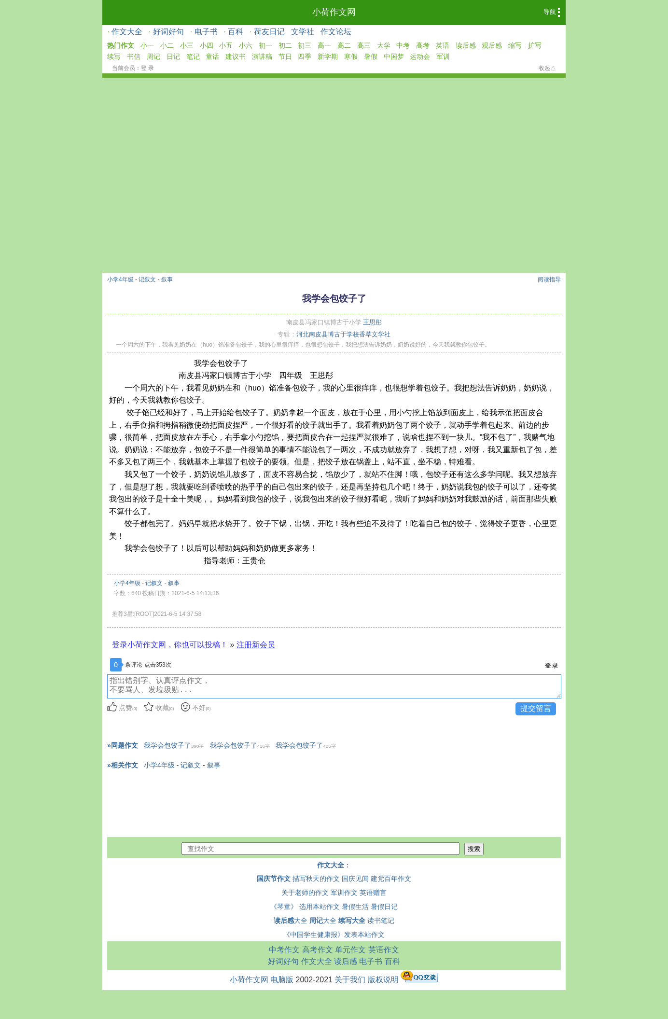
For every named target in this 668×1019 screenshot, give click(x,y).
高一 (324, 45)
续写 (114, 56)
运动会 (420, 56)
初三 (304, 45)
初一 (265, 45)
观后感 (492, 45)
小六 (245, 45)
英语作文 (383, 950)
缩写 (515, 45)
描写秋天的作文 (316, 878)
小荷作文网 (334, 12)
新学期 (328, 56)
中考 (403, 45)
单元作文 (350, 950)
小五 (226, 45)
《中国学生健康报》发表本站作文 (334, 934)
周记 (153, 56)
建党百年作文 (391, 878)
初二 (285, 45)
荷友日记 (269, 32)
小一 (147, 45)
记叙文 (147, 279)
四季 (304, 56)
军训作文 (344, 892)
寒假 (351, 56)
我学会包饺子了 (174, 745)
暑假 (370, 56)
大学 (383, 45)
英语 (442, 45)
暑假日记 (384, 906)
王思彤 (372, 322)
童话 (212, 56)
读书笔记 (380, 920)
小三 (187, 45)
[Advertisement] (334, 150)
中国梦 (394, 56)
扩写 (535, 45)
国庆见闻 (355, 878)
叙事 (167, 279)
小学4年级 (120, 279)
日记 (173, 56)
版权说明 (383, 980)
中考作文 (284, 950)
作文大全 (126, 32)
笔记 (193, 56)
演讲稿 (262, 56)
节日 (285, 56)
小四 (206, 45)
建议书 (235, 56)
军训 (443, 56)
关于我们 (349, 980)
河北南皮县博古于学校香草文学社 (343, 334)
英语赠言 (373, 892)
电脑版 (281, 980)
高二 (344, 45)
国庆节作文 (274, 878)
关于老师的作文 (305, 892)
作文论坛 (335, 32)
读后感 (466, 45)
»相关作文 (122, 765)
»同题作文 (122, 745)
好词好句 (168, 32)
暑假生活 (355, 906)
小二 (167, 45)
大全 (290, 920)
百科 (235, 32)
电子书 (206, 32)
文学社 (302, 32)
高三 (364, 45)
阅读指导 (549, 279)
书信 (133, 56)
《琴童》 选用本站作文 (305, 906)
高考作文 (317, 950)
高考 (423, 45)
